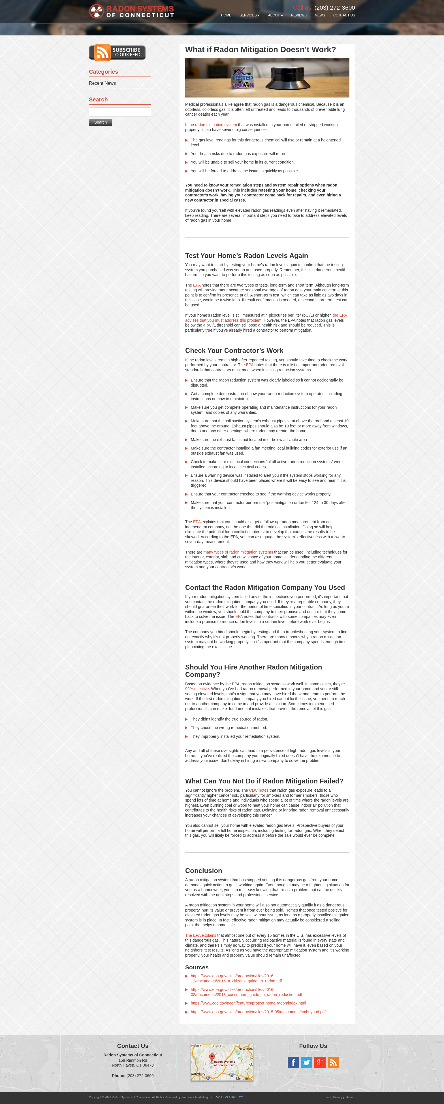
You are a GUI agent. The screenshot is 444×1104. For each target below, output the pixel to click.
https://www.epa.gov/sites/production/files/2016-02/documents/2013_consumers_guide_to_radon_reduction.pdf (246, 992)
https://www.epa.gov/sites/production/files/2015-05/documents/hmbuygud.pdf (258, 1012)
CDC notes (258, 790)
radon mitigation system (216, 124)
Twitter (306, 1062)
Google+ (320, 1062)
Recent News (102, 83)
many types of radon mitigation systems (238, 552)
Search (100, 122)
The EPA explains (200, 935)
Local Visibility (228, 1097)
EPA (196, 285)
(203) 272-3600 (334, 7)
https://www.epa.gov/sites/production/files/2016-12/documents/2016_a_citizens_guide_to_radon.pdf (236, 978)
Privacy (338, 1097)
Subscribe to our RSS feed (117, 53)
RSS (333, 1062)
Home (327, 1097)
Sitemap (350, 1097)
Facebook (293, 1062)
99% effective (197, 688)
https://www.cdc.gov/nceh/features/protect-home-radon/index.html (248, 1003)
